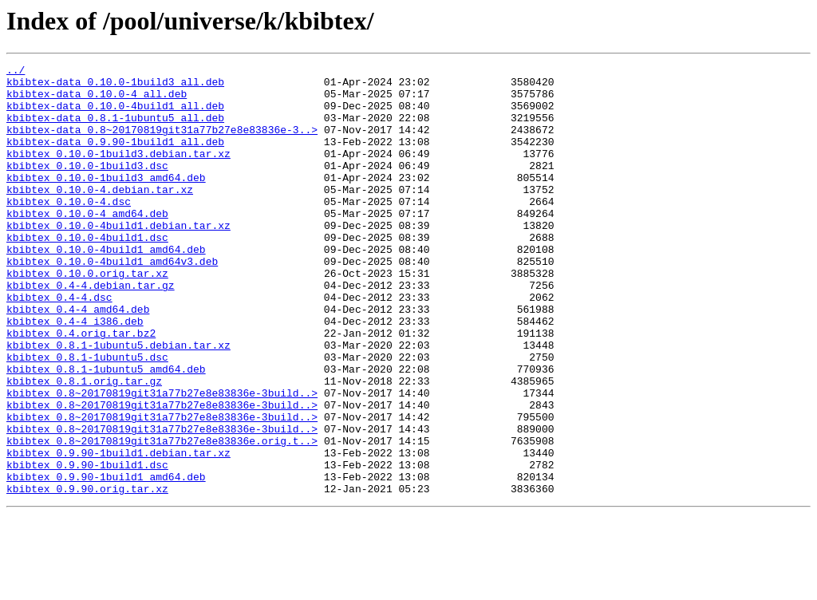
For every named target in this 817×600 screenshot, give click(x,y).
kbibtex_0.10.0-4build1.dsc (87, 273)
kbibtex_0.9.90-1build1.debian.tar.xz (118, 531)
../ (15, 72)
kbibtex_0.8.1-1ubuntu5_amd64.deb (106, 431)
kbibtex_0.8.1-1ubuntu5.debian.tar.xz (118, 402)
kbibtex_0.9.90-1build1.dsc (87, 546)
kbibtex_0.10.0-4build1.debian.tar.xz (118, 258)
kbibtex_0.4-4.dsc (59, 345)
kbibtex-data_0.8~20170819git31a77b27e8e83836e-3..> (162, 143)
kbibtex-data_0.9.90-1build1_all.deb (115, 158)
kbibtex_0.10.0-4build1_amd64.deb (106, 287)
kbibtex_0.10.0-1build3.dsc (87, 187)
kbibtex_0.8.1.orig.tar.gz (84, 445)
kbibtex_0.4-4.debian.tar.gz (90, 330)
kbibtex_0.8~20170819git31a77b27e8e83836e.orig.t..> (162, 517)
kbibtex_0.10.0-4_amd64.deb (87, 244)
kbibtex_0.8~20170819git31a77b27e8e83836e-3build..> (162, 459)
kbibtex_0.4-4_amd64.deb (77, 359)
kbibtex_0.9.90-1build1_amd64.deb (106, 560)
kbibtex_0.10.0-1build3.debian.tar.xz (118, 172)
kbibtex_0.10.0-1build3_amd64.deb (106, 201)
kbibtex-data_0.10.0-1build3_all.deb (115, 86)
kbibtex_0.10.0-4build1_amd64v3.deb (112, 301)
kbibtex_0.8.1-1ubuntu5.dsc (87, 416)
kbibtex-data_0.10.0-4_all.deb (96, 100)
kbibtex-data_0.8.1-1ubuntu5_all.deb (115, 129)
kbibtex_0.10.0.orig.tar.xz (87, 316)
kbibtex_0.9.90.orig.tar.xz (87, 574)
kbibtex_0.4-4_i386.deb (75, 373)
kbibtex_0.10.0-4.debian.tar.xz (99, 215)
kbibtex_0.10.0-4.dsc (68, 230)
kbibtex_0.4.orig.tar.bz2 (81, 388)
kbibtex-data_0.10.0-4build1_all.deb (115, 115)
